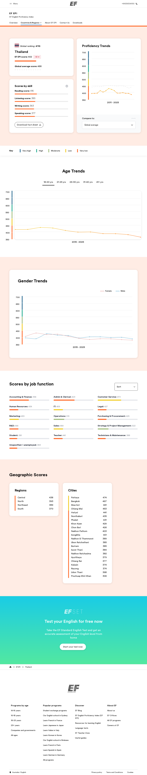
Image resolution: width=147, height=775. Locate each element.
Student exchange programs (55, 710)
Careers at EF (113, 725)
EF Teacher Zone (82, 733)
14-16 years (15, 710)
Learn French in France (52, 720)
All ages (14, 735)
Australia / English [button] (17, 772)
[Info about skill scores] (66, 86)
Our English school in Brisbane (56, 740)
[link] (21, 15)
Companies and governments (23, 730)
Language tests (81, 728)
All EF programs (114, 720)
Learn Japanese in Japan (53, 725)
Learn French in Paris (52, 745)
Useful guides (80, 738)
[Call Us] (129, 3)
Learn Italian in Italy (51, 730)
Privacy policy (85, 772)
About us (111, 710)
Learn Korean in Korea (52, 735)
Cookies (118, 772)
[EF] (73, 4)
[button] (14, 3)
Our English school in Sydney (55, 715)
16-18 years (16, 715)
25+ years (15, 725)
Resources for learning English (88, 723)
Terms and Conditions (102, 772)
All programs (48, 760)
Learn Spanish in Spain (52, 750)
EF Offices (112, 715)
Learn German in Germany (54, 755)
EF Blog (78, 710)
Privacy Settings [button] (132, 772)
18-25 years (16, 720)
